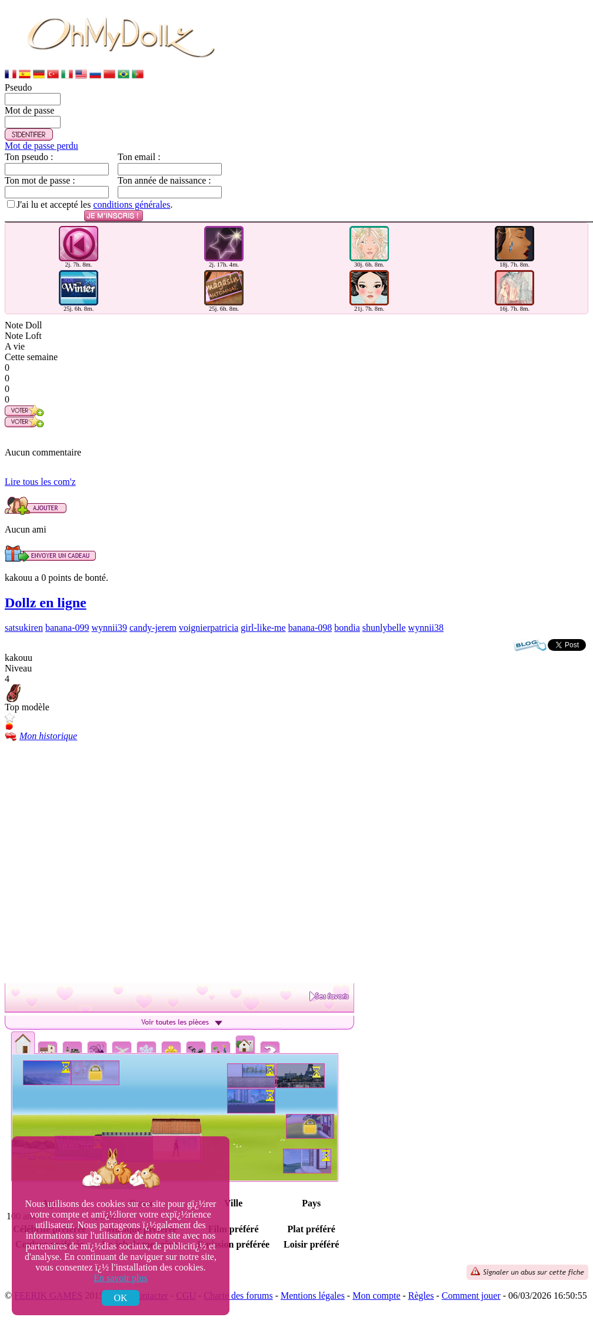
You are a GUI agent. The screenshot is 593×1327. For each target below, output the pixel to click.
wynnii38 (426, 628)
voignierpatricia (208, 628)
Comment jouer (471, 1296)
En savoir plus (121, 1278)
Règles (421, 1296)
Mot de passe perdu (41, 146)
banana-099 (67, 628)
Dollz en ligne (45, 602)
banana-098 (310, 628)
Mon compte (376, 1296)
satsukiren (24, 628)
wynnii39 (109, 628)
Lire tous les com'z (40, 482)
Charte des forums (238, 1296)
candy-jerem (152, 628)
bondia (347, 628)
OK (120, 1298)
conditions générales (131, 204)
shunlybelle (384, 628)
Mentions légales (313, 1296)
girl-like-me (263, 628)
